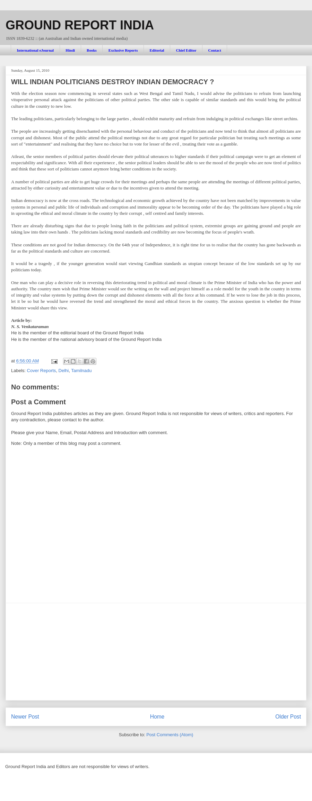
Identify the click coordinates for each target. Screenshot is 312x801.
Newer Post (25, 717)
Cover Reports (41, 370)
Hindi (70, 50)
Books (92, 50)
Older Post (288, 717)
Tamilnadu (81, 370)
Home (157, 717)
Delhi (64, 370)
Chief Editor (186, 50)
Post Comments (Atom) (169, 734)
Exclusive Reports (123, 50)
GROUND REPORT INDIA (80, 25)
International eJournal (35, 50)
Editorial (156, 50)
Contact (214, 50)
